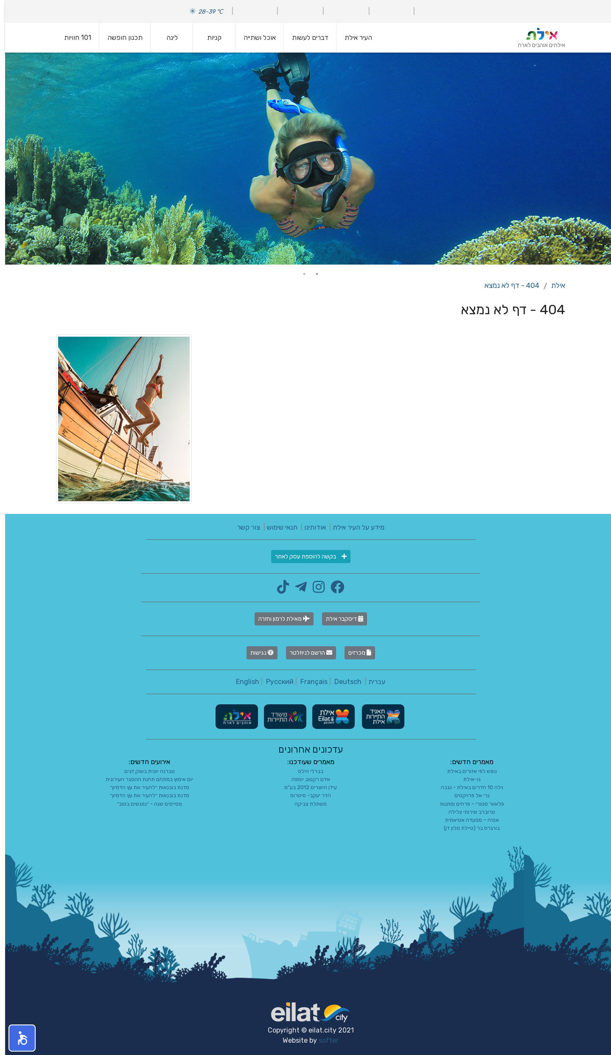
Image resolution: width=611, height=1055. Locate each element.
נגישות (257, 652)
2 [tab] (299, 274)
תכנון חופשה (119, 37)
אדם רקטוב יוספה (305, 779)
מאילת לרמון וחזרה (279, 618)
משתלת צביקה (305, 804)
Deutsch (342, 682)
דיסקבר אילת (339, 618)
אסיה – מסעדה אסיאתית (467, 820)
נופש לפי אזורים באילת (467, 771)
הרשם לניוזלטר (306, 652)
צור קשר (243, 527)
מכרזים (354, 652)
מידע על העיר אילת (353, 527)
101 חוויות (72, 37)
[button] (17, 1038)
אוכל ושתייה (254, 37)
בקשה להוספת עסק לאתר (306, 556)
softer (324, 1040)
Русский (275, 682)
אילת (553, 285)
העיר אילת (353, 37)
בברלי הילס (305, 771)
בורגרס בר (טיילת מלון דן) (467, 828)
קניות (209, 37)
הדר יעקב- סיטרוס (305, 795)
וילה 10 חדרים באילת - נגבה (467, 787)
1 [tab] (312, 274)
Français (308, 682)
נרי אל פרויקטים (467, 795)
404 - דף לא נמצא (506, 285)
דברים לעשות (305, 37)
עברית (371, 682)
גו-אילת (467, 779)
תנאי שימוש (277, 527)
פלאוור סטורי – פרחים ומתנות (467, 804)
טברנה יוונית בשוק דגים (144, 771)
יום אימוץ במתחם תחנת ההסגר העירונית (144, 779)
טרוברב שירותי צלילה (466, 812)
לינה (167, 37)
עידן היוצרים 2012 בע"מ (305, 787)
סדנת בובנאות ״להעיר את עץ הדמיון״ (144, 787)
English (242, 682)
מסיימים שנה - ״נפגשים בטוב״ (144, 804)
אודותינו (310, 527)
